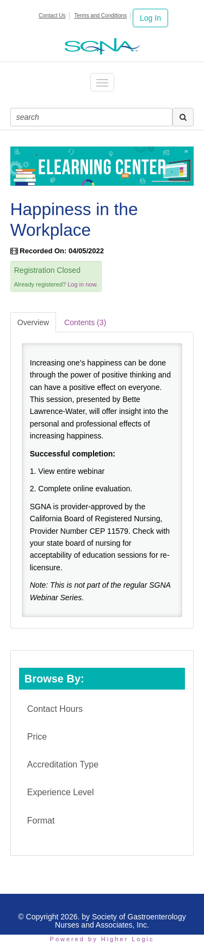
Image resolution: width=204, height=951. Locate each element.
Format (41, 820)
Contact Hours (55, 709)
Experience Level (60, 792)
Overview (33, 322)
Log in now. (82, 284)
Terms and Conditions (100, 16)
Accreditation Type (62, 764)
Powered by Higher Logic (102, 939)
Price (37, 736)
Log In (150, 18)
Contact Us (52, 16)
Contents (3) (85, 322)
